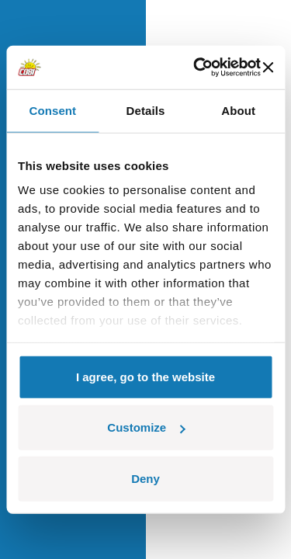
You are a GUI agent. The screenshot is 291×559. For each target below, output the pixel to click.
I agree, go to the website (145, 376)
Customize (146, 427)
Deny (145, 477)
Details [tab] (145, 109)
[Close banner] (267, 67)
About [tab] (238, 109)
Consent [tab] (52, 109)
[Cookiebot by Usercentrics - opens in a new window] (197, 67)
